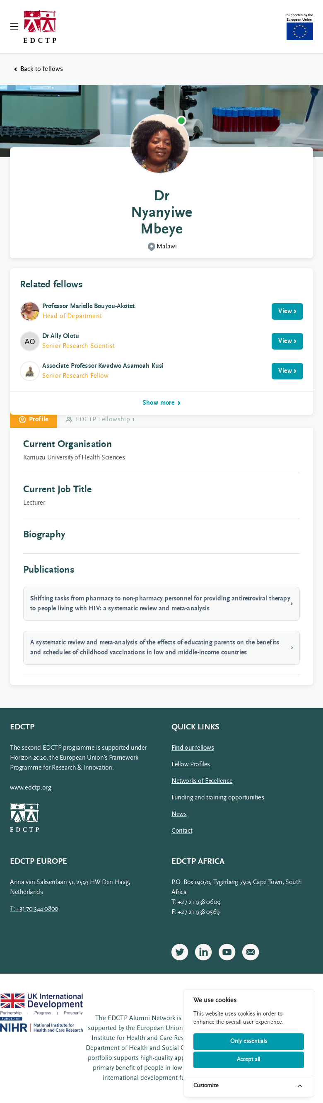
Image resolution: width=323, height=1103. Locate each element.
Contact (181, 831)
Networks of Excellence (201, 781)
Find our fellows (192, 748)
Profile (33, 419)
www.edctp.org (30, 788)
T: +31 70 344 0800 (34, 909)
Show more (161, 403)
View (287, 311)
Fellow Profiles (190, 764)
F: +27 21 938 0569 (195, 912)
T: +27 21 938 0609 (196, 902)
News (178, 814)
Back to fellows (38, 69)
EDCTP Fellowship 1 (100, 419)
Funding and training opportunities (217, 797)
